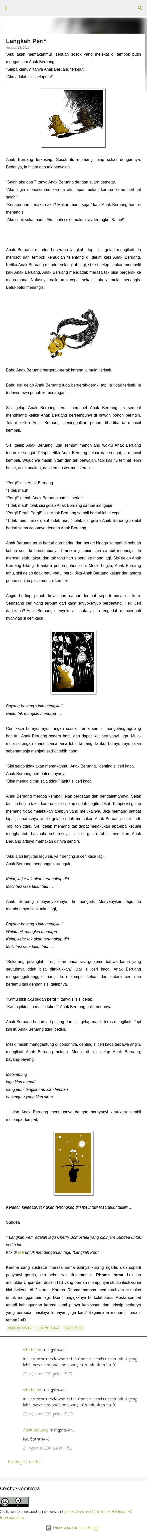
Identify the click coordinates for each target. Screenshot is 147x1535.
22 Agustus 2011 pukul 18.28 (48, 1414)
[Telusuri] (140, 8)
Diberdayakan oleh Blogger (73, 1528)
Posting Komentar (24, 1462)
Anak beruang (35, 1430)
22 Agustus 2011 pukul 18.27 (47, 1374)
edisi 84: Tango (48, 1328)
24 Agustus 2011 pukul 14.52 (47, 1449)
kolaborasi (74, 1328)
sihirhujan (32, 1350)
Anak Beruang (19, 1328)
